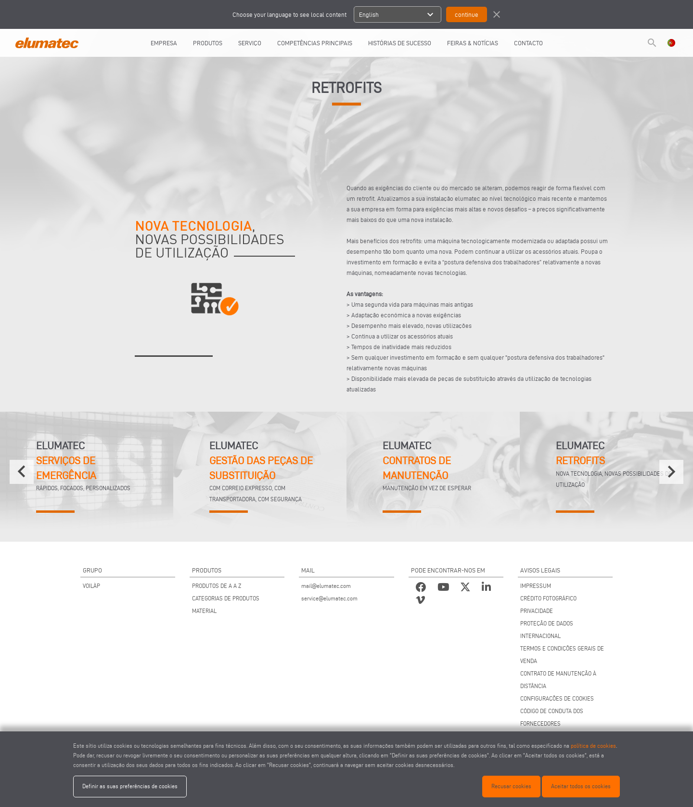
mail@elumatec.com (326, 586)
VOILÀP (91, 586)
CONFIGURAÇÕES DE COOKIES (557, 698)
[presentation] (22, 472)
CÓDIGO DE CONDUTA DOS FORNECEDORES (551, 717)
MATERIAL (204, 611)
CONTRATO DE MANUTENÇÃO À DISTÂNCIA (558, 679)
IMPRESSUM (535, 586)
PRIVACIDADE (536, 611)
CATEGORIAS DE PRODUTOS (225, 598)
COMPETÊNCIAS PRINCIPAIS (314, 42)
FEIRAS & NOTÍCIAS (472, 42)
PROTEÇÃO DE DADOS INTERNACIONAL (546, 629)
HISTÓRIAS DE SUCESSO (399, 42)
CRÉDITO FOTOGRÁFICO (548, 598)
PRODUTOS (207, 42)
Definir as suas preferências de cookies (130, 786)
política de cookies (593, 745)
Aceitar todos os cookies (581, 786)
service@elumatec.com (329, 598)
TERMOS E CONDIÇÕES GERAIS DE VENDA (562, 654)
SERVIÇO (249, 42)
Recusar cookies (511, 786)
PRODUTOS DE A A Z (216, 586)
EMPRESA (164, 42)
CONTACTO (528, 42)
